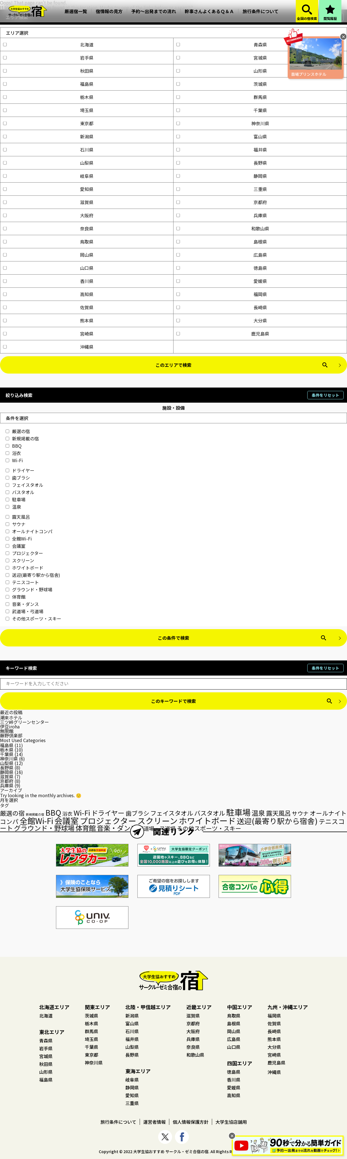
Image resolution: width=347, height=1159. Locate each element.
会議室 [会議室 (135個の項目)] (66, 820)
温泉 (13, 506)
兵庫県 (221, 215)
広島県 (221, 254)
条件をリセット (325, 395)
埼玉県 (48, 110)
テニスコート (22, 582)
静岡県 (221, 176)
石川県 (48, 149)
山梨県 (48, 162)
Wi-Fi (14, 460)
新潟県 (48, 136)
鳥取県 (48, 241)
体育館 (15, 596)
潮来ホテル (11, 717)
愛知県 (48, 189)
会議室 (15, 546)
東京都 (48, 123)
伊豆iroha (10, 726)
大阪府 (48, 215)
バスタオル (20, 492)
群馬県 (221, 97)
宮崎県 (48, 333)
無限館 (6, 731)
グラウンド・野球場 (29, 589)
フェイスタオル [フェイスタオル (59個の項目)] (171, 812)
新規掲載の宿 (22, 438)
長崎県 (221, 307)
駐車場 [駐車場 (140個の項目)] (238, 812)
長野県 (221, 162)
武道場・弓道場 (24, 611)
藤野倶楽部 (11, 735)
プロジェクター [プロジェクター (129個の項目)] (108, 820)
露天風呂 (18, 516)
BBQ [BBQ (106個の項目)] (53, 812)
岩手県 (48, 57)
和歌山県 (222, 228)
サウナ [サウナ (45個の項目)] (300, 813)
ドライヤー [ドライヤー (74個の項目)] (108, 813)
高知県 (48, 294)
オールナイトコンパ (29, 531)
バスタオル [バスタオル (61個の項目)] (209, 812)
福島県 (48, 84)
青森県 (221, 44)
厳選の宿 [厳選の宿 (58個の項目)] (12, 813)
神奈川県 (222, 123)
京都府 (221, 202)
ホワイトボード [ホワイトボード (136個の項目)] (207, 820)
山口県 (48, 268)
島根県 (221, 241)
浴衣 (13, 453)
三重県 (221, 189)
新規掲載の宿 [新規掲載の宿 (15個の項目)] (35, 814)
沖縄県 (48, 346)
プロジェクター (24, 553)
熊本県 (48, 320)
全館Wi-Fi (19, 538)
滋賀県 (48, 202)
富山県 (221, 136)
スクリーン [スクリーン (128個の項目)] (157, 820)
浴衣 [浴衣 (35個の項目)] (67, 813)
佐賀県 (48, 307)
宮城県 (221, 57)
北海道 (48, 44)
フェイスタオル (24, 485)
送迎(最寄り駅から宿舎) (33, 575)
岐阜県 (48, 176)
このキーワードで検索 (173, 701)
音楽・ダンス (22, 604)
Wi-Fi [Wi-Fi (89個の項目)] (82, 813)
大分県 (221, 320)
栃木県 (48, 97)
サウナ (15, 524)
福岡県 (221, 294)
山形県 (221, 70)
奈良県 (48, 228)
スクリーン (20, 560)
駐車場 (15, 499)
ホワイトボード (24, 567)
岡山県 (48, 254)
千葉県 (221, 110)
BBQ (14, 445)
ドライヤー (20, 470)
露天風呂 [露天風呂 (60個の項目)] (278, 812)
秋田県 (48, 70)
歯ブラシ (18, 477)
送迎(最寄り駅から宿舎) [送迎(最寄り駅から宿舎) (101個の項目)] (277, 820)
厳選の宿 (18, 431)
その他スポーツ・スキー (33, 618)
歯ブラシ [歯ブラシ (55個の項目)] (137, 813)
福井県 (221, 149)
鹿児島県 (222, 333)
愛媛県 (221, 281)
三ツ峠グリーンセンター (24, 722)
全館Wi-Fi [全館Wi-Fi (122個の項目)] (36, 820)
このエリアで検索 (173, 365)
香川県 (48, 281)
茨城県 (221, 84)
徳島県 (221, 268)
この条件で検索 (173, 637)
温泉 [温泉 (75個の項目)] (258, 813)
